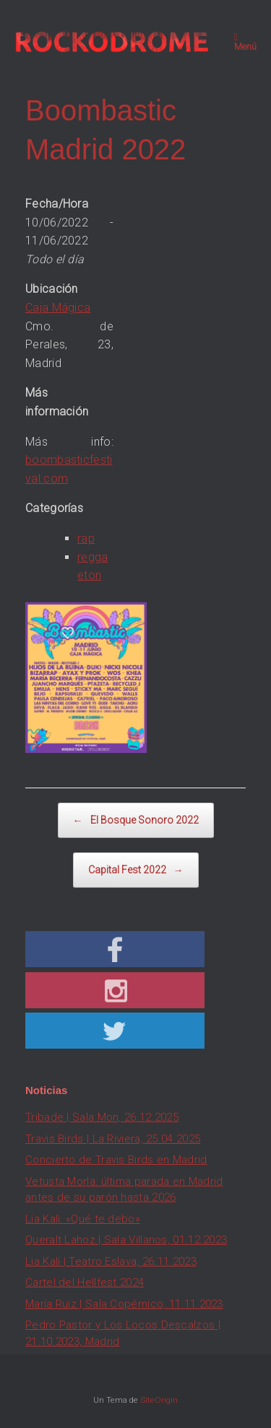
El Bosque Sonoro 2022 (136, 820)
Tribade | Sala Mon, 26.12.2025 (101, 1117)
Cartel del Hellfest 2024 (84, 1282)
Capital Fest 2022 (136, 870)
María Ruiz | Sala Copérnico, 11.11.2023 (124, 1303)
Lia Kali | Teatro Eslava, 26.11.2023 (111, 1261)
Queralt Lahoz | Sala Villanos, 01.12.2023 (126, 1239)
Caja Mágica (57, 307)
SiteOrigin (159, 1400)
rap (86, 538)
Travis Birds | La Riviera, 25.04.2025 (112, 1138)
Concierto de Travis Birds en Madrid (116, 1159)
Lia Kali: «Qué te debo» (82, 1218)
